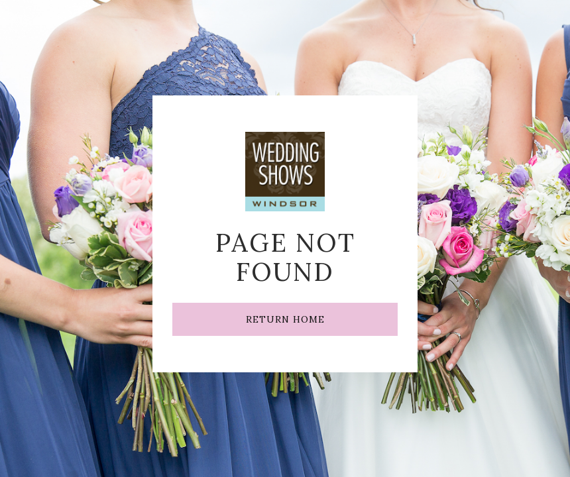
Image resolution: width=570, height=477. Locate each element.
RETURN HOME (285, 319)
